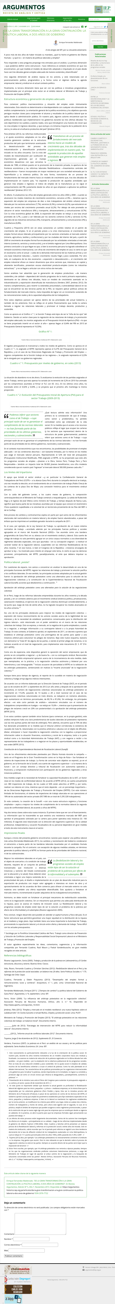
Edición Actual (12, 19)
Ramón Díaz (106, 72)
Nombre (8, 1239)
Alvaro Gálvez (106, 84)
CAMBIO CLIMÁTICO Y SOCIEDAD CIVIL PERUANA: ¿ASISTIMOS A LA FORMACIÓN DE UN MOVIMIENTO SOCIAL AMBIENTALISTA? (100, 143)
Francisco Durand (104, 93)
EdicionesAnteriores (51, 19)
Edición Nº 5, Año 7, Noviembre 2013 (17, 26)
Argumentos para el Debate (33, 19)
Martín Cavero (108, 112)
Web (6, 1250)
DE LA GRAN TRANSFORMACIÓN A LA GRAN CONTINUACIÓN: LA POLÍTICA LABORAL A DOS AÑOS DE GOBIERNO (100, 192)
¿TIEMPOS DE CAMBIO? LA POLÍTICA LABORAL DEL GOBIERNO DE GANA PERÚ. (100, 164)
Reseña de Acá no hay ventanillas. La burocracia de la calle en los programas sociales (100, 64)
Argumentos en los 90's (67, 19)
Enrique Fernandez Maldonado (70, 42)
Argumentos (25, 9)
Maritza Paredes (100, 70)
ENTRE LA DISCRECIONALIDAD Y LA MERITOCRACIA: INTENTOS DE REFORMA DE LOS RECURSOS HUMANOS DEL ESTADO (100, 102)
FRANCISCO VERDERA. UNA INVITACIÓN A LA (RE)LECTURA (99, 155)
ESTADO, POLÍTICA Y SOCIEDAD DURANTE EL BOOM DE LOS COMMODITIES (99, 119)
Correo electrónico (12, 1245)
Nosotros (81, 19)
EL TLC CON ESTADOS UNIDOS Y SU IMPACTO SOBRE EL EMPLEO (99, 174)
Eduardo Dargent (104, 126)
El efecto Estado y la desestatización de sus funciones (99, 78)
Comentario (9, 1234)
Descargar (36, 26)
